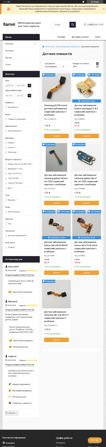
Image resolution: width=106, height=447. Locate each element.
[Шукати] (72, 25)
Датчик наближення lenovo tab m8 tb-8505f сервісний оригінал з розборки (56, 247)
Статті (98, 37)
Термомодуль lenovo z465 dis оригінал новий (21, 282)
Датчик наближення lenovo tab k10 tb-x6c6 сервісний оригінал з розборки (85, 247)
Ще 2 (10, 188)
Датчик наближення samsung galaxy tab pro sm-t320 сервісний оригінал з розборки (56, 180)
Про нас (8, 58)
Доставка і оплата (80, 37)
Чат (95, 440)
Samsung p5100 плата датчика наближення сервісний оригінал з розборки (55, 110)
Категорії (50, 47)
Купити (56, 136)
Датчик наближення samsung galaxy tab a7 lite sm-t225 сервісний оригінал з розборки (86, 180)
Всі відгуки (10, 413)
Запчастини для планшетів (68, 47)
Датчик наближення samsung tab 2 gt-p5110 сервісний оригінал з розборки (56, 316)
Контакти (9, 51)
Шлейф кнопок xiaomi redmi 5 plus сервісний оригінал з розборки (21, 373)
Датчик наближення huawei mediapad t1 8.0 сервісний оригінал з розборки (86, 110)
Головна (61, 37)
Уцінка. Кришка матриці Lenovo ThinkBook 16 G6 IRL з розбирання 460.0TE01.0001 (21, 329)
